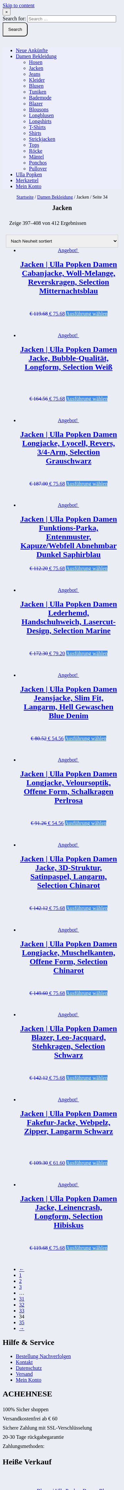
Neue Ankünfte (32, 50)
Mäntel (36, 157)
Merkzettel (27, 180)
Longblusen (41, 115)
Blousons (39, 109)
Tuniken (37, 92)
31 (21, 1299)
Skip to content (19, 5)
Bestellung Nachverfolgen (43, 1356)
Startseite (25, 197)
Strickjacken (42, 139)
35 (21, 1322)
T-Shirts (37, 127)
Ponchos (38, 162)
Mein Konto (28, 186)
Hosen (35, 62)
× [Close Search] (6, 12)
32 (21, 1304)
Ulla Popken (29, 174)
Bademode (40, 97)
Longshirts (40, 121)
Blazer (36, 103)
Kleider (37, 80)
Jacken (36, 68)
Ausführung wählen (87, 313)
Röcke (35, 151)
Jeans (34, 74)
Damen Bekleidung (36, 56)
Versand (24, 1374)
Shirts (35, 133)
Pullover (38, 168)
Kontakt (24, 1362)
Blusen (36, 86)
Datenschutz (29, 1368)
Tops (34, 145)
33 (21, 1310)
